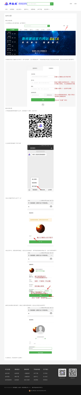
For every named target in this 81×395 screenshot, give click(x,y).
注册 (75, 3)
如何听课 (17, 373)
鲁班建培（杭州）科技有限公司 (21, 387)
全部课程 (12, 9)
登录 (71, 3)
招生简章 (47, 9)
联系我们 (45, 379)
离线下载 (17, 376)
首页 (6, 9)
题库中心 (26, 9)
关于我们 (45, 373)
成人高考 (19, 9)
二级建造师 (27, 376)
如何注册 (7, 373)
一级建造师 (27, 373)
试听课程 (36, 379)
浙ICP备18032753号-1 (37, 387)
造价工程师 (27, 379)
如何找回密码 (8, 379)
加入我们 (45, 376)
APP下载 (39, 9)
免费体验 (33, 9)
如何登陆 (7, 376)
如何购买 (17, 379)
